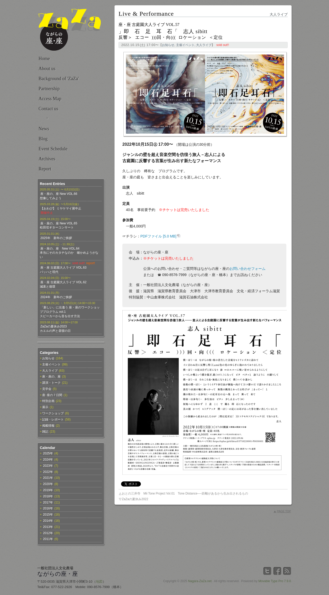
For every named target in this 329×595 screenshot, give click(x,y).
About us (47, 68)
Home (44, 58)
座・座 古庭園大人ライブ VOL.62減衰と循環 (63, 284)
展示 (45, 407)
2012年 (48, 533)
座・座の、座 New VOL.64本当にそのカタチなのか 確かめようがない (69, 253)
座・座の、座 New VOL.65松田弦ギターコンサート (58, 226)
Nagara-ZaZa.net (200, 581)
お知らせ (48, 358)
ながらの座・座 (57, 574)
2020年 (48, 484)
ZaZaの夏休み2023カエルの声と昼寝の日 (55, 329)
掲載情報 (48, 425)
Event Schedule (53, 148)
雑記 (45, 431)
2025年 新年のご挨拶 (56, 238)
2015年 (48, 514)
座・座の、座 (51, 376)
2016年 (48, 508)
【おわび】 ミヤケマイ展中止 (60, 208)
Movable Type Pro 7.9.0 (274, 581)
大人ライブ (50, 370)
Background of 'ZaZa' (59, 78)
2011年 (48, 539)
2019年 (48, 490)
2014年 (48, 521)
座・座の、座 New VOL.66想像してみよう (58, 196)
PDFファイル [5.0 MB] (158, 236)
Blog (43, 138)
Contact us (48, 108)
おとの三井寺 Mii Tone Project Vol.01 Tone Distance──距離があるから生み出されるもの (185, 493)
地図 (99, 581)
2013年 (48, 527)
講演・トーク (51, 383)
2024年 (48, 459)
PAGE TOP (282, 511)
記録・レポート (53, 419)
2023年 (48, 466)
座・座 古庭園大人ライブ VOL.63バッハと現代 (63, 270)
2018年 (48, 496)
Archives (47, 158)
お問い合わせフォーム (248, 269)
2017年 (48, 502)
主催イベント (51, 364)
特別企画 (48, 401)
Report (45, 168)
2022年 (48, 472)
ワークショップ (53, 413)
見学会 (46, 389)
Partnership (49, 88)
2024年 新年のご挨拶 (56, 297)
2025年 (48, 453)
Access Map (50, 98)
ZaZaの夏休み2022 (135, 499)
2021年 (48, 478)
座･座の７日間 (52, 395)
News (44, 128)
